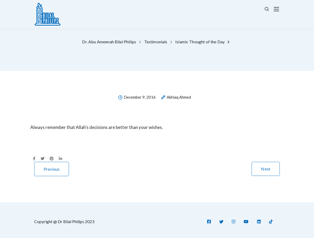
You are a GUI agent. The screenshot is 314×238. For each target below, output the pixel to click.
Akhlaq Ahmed (179, 97)
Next (265, 168)
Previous (52, 168)
